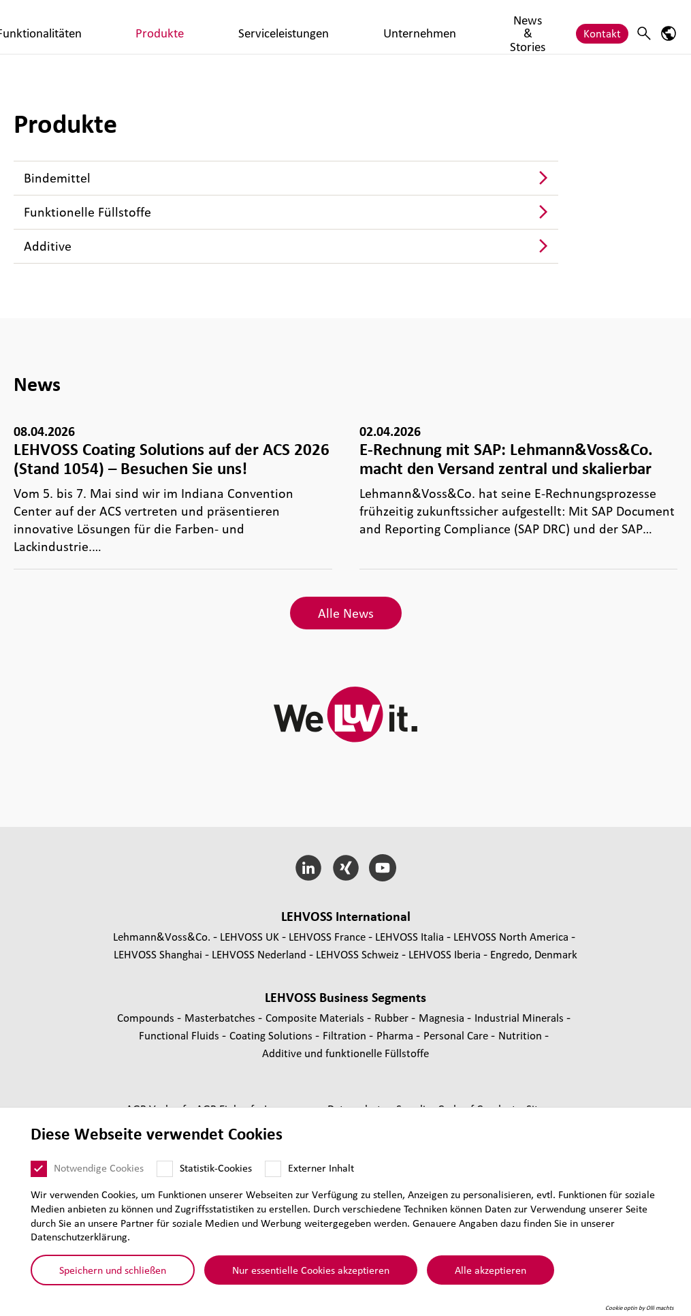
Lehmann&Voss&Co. (161, 936)
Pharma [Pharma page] (396, 1035)
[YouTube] (383, 867)
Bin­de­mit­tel (57, 177)
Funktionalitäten (236, 26)
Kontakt (602, 26)
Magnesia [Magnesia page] (443, 1017)
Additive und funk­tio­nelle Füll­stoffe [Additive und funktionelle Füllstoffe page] (345, 1052)
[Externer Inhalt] (273, 1169)
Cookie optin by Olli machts (639, 1307)
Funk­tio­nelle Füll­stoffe (87, 211)
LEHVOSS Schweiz (357, 953)
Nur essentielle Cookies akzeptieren (310, 1270)
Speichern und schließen (112, 1270)
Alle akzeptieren (490, 1270)
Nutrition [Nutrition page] (521, 1035)
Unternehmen (480, 26)
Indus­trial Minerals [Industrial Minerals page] (520, 1017)
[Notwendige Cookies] (39, 1169)
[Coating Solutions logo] (57, 27)
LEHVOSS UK (249, 936)
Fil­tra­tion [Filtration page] (346, 1035)
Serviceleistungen (390, 26)
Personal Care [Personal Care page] (457, 1035)
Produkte (312, 26)
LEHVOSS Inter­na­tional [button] (346, 916)
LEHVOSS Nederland (259, 953)
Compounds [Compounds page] (147, 1017)
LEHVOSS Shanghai (158, 953)
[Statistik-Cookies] (165, 1169)
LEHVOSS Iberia (444, 953)
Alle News (346, 613)
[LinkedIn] (308, 867)
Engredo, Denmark (533, 953)
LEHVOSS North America (510, 936)
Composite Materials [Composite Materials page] (316, 1017)
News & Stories (546, 26)
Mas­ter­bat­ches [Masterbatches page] (221, 1017)
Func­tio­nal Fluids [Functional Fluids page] (180, 1035)
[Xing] (345, 867)
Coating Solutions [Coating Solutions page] (272, 1035)
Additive (47, 245)
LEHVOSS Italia (409, 936)
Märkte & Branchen (157, 26)
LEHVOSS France (327, 936)
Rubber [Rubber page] (392, 1017)
